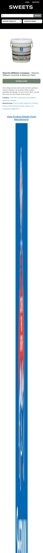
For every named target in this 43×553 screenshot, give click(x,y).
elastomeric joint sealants (27, 98)
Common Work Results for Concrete (25, 103)
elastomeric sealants (9, 100)
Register (35, 2)
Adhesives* (15, 109)
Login (27, 2)
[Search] (21, 15)
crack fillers (13, 98)
